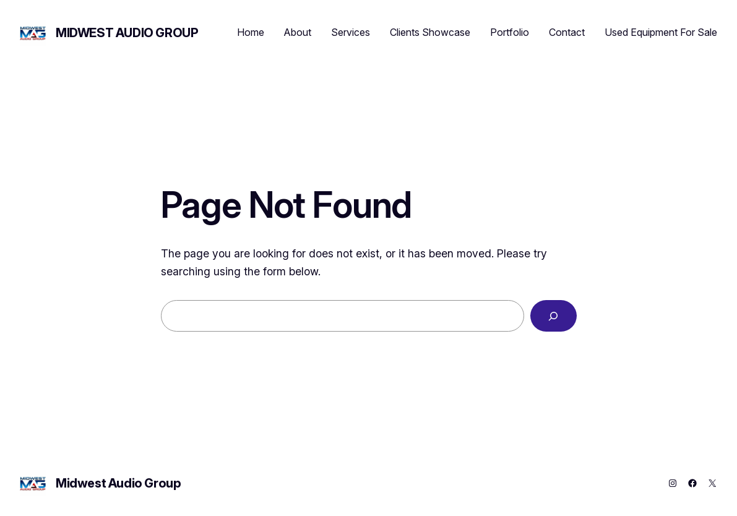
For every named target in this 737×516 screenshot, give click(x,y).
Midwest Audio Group (127, 32)
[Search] (553, 316)
